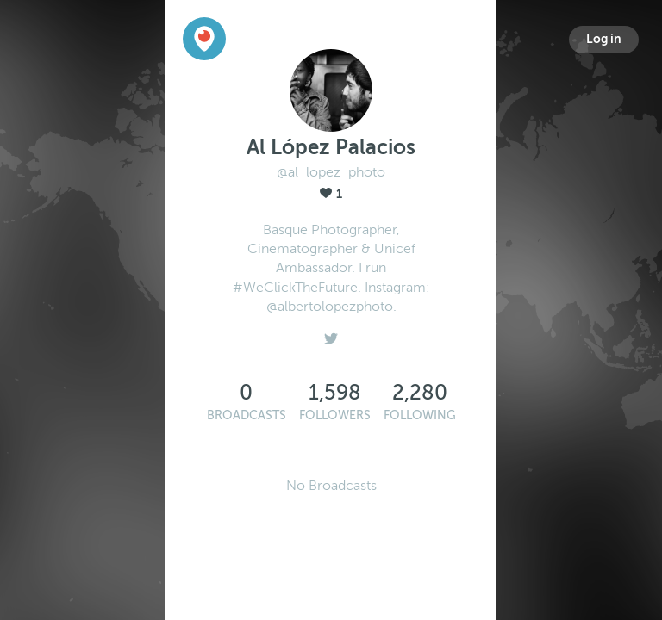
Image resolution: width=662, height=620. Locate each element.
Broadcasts (246, 415)
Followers (335, 415)
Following (420, 415)
